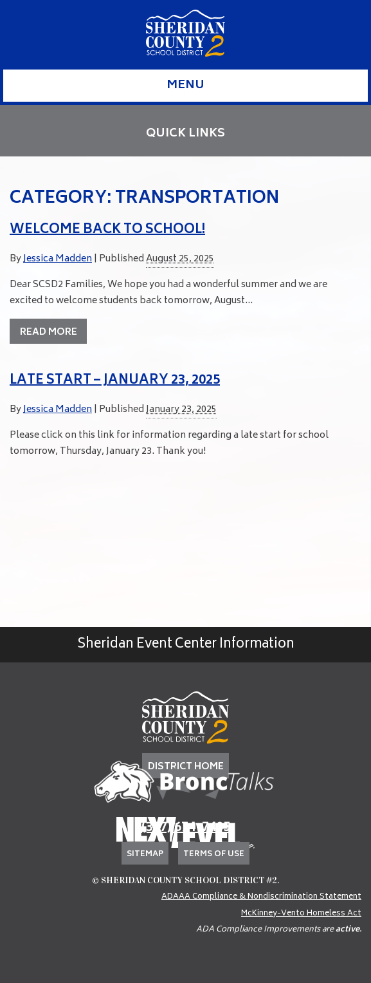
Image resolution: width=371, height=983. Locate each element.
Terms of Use (213, 854)
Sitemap (145, 854)
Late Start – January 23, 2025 (115, 381)
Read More (48, 332)
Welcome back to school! (107, 230)
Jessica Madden (57, 259)
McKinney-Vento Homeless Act (301, 914)
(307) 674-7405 (185, 828)
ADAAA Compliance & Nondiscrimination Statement (261, 897)
